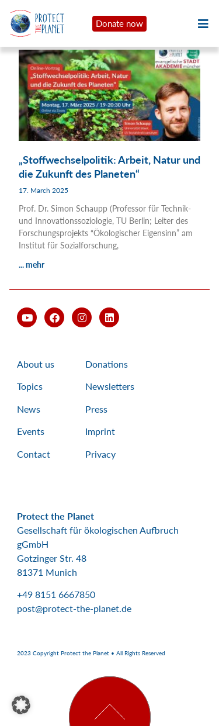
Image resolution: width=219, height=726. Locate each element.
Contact (33, 453)
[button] (21, 705)
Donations (106, 363)
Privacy (100, 453)
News (28, 408)
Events (30, 431)
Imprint (100, 431)
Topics (30, 386)
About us (35, 363)
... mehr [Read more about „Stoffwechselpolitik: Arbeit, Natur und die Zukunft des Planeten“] (31, 264)
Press (96, 408)
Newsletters (109, 386)
